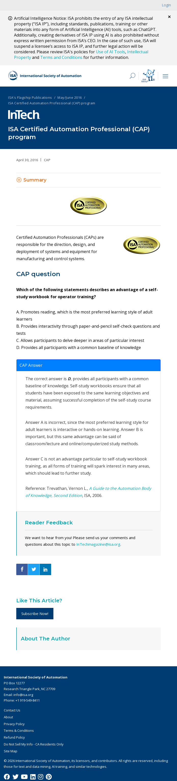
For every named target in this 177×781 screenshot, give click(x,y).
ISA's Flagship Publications (30, 97)
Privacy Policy (14, 723)
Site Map (10, 751)
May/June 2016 (69, 97)
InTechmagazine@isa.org (98, 543)
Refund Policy (14, 737)
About (8, 716)
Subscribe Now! (34, 613)
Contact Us (12, 710)
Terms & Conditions (19, 730)
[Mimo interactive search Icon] (148, 75)
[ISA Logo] (45, 76)
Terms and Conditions (61, 57)
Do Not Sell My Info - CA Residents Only (34, 744)
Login (166, 5)
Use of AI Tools (110, 52)
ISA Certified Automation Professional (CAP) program (51, 103)
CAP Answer (31, 365)
